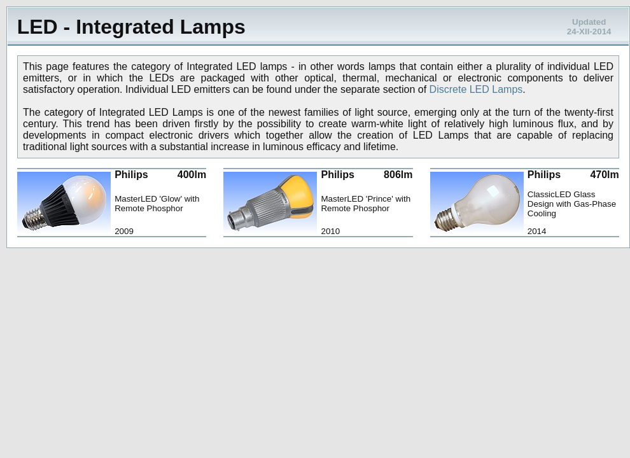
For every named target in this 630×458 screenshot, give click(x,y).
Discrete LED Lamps (476, 89)
